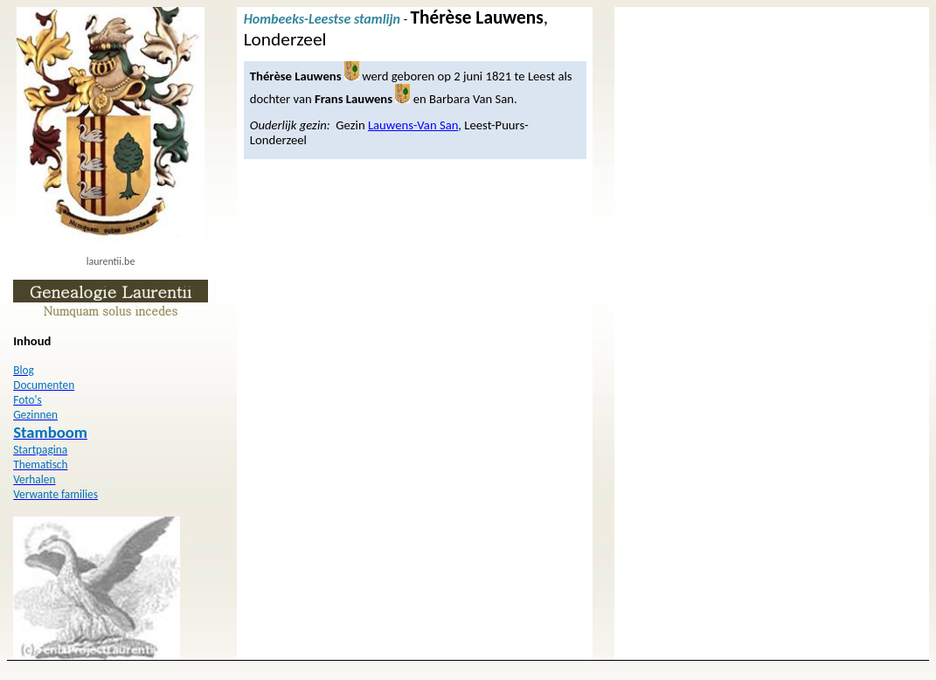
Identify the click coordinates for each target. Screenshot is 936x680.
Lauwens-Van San (413, 125)
